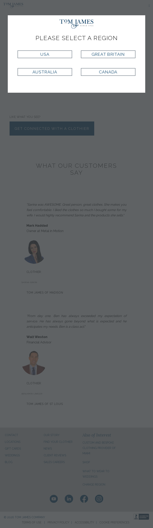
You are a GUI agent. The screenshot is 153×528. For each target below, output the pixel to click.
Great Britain (108, 54)
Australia (44, 71)
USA (44, 54)
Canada (108, 71)
